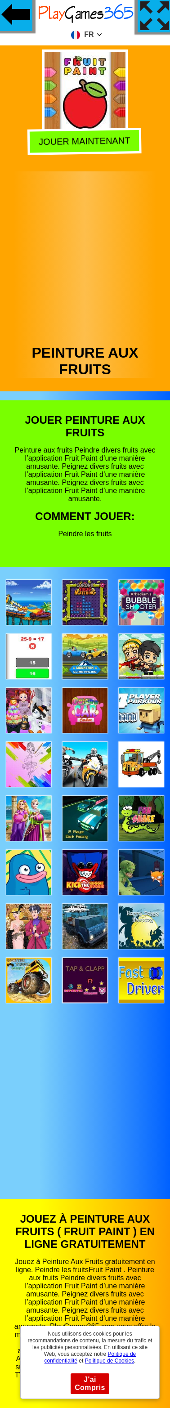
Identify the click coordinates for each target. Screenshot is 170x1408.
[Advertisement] (84, 255)
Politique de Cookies (109, 1361)
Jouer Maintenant (86, 141)
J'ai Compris (90, 1383)
